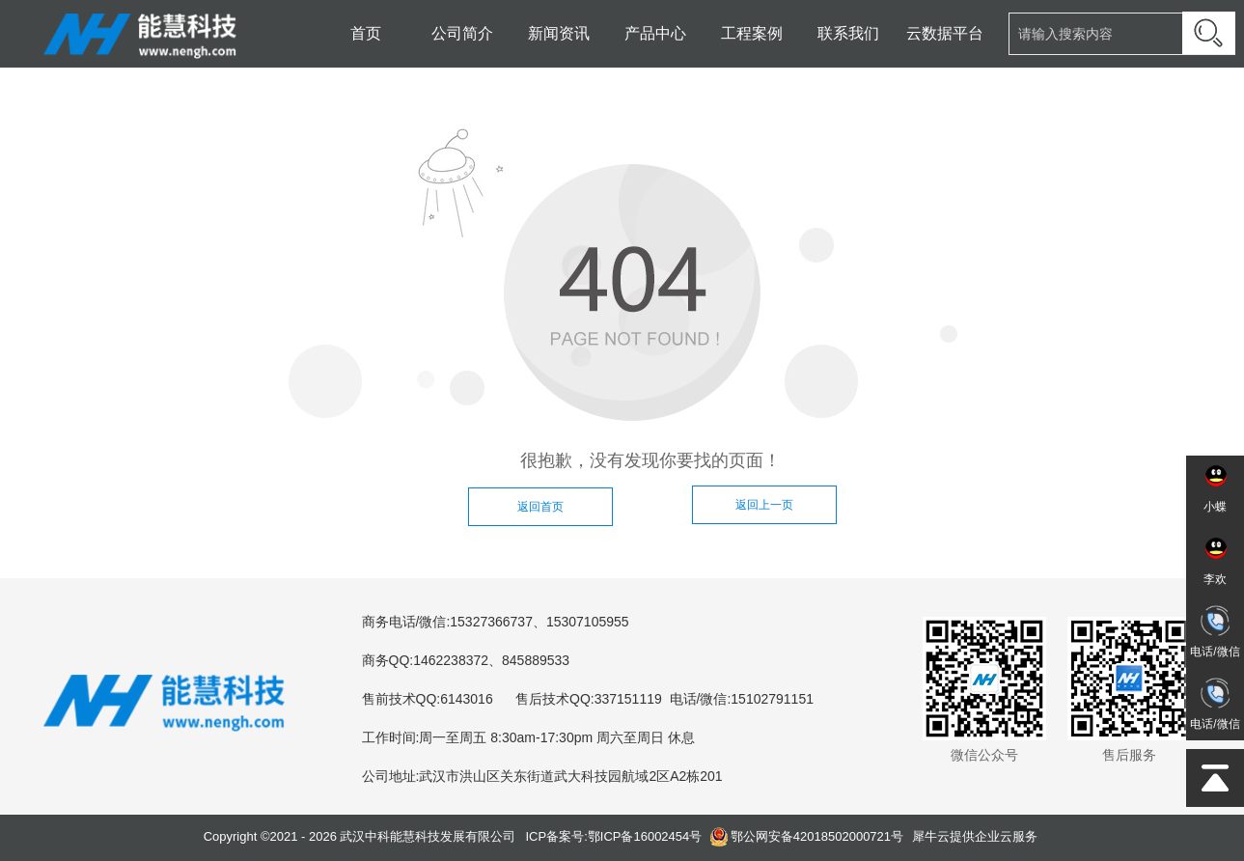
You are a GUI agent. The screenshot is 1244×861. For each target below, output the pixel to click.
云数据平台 (944, 33)
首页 (365, 33)
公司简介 (462, 33)
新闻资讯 (559, 33)
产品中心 (655, 33)
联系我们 (848, 33)
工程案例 (752, 33)
